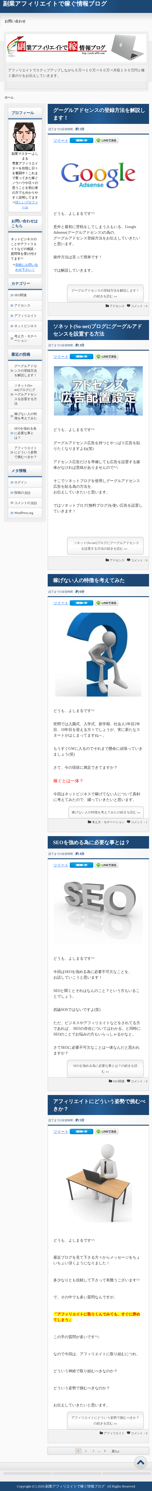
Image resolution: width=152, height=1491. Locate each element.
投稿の (22, 492)
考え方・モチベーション (108, 822)
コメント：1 (139, 822)
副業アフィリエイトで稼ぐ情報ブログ (75, 1486)
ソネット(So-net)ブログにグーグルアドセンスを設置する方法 (25, 394)
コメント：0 (139, 306)
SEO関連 (119, 1081)
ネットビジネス (25, 326)
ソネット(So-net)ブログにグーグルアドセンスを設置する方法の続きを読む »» (106, 545)
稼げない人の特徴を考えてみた (89, 580)
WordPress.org (23, 513)
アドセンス (117, 306)
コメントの (25, 503)
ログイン (20, 482)
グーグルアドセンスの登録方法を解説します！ (25, 370)
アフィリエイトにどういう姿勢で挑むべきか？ (25, 452)
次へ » (115, 1450)
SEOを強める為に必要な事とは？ (91, 842)
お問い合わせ (15, 21)
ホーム (9, 97)
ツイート (60, 140)
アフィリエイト (114, 1433)
